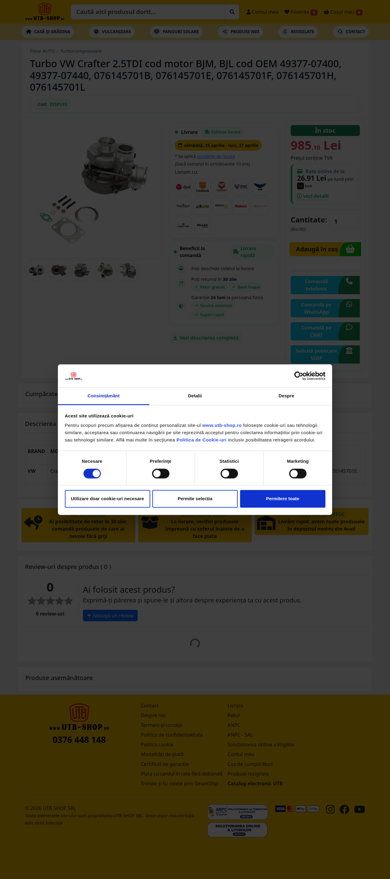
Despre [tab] (286, 396)
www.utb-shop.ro (222, 425)
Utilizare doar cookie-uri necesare (107, 498)
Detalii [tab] (195, 396)
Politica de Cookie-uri (201, 440)
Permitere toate (282, 498)
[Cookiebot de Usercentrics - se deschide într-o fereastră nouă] (298, 375)
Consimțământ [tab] (103, 396)
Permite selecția (195, 498)
